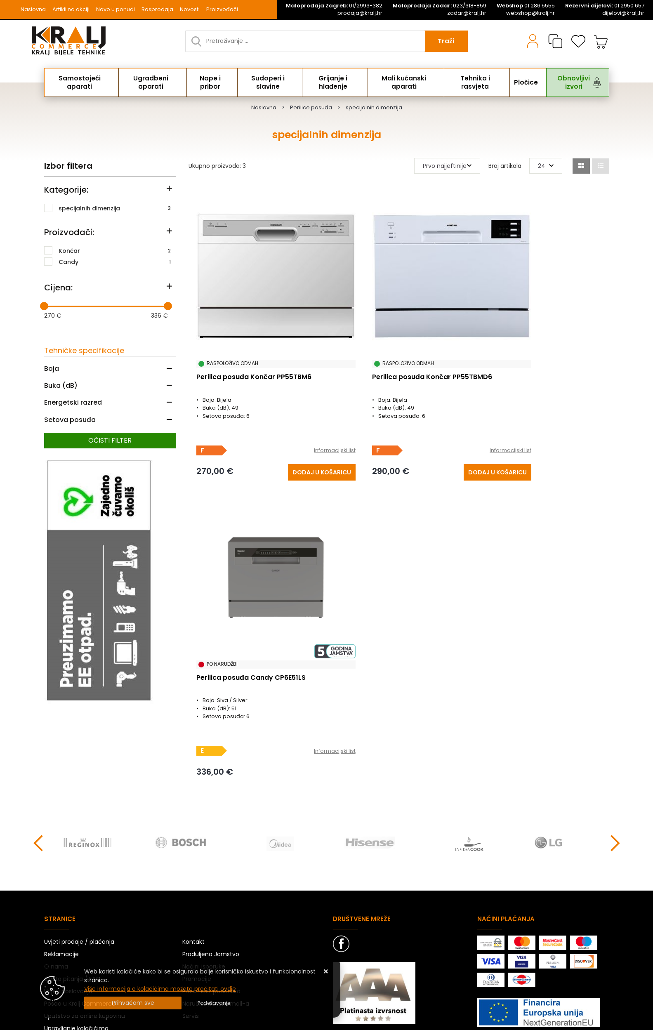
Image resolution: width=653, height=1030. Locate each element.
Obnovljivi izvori (567, 82)
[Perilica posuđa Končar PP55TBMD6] (424, 439)
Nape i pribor (210, 82)
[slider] (44, 306)
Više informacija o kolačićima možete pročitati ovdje (160, 989)
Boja (51, 368)
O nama (56, 880)
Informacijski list (297, 419)
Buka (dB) (61, 385)
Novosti (190, 9)
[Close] (133, 1003)
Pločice (522, 82)
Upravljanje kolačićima (76, 942)
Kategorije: (66, 190)
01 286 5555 (526, 5)
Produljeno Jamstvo (210, 868)
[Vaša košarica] (601, 41)
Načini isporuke (203, 880)
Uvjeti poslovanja (68, 905)
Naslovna (33, 9)
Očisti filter (110, 440)
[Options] (214, 1003)
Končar (115, 250)
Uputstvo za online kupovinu (84, 930)
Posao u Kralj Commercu (80, 917)
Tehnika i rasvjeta (473, 82)
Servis (190, 930)
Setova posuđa (70, 419)
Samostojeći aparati (81, 82)
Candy (115, 261)
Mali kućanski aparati (403, 82)
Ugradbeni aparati (151, 82)
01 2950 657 (604, 5)
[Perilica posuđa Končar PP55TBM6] (284, 439)
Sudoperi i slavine (267, 82)
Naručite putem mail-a (215, 917)
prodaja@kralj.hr (359, 13)
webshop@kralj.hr (530, 13)
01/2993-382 (334, 5)
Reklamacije (61, 868)
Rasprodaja (157, 9)
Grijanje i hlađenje (332, 82)
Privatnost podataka (211, 905)
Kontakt (193, 855)
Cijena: (58, 287)
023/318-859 (439, 5)
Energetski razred (73, 402)
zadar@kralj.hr (466, 13)
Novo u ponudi (115, 9)
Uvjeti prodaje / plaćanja (79, 855)
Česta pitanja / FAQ (72, 893)
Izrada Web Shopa (138, 1021)
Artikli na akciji (71, 9)
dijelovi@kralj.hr (623, 13)
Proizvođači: (69, 232)
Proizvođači (222, 9)
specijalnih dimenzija (115, 208)
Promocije (196, 893)
